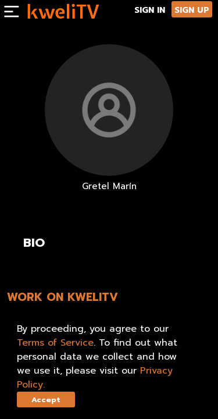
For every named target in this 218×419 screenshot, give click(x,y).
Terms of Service (55, 343)
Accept (45, 399)
